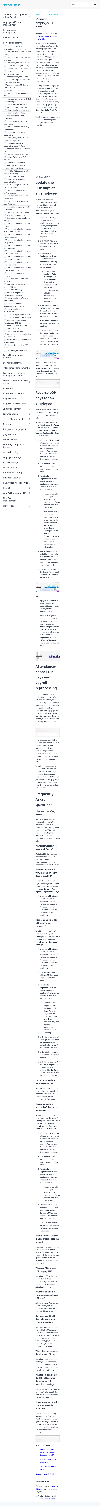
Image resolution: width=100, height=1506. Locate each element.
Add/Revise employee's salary (17, 65)
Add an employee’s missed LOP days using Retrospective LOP (49, 1452)
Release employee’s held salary (18, 110)
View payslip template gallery (17, 212)
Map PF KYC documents (15, 90)
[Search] (82, 4)
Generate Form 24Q (14, 290)
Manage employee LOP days (17, 77)
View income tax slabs (14, 331)
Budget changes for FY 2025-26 (18, 317)
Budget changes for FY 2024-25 (18, 314)
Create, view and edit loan (16, 104)
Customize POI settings (15, 176)
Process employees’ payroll (16, 113)
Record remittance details (16, 162)
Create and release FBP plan (17, 154)
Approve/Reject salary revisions (18, 68)
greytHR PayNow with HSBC (17, 350)
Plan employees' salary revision (18, 63)
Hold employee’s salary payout (18, 107)
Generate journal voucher (16, 215)
